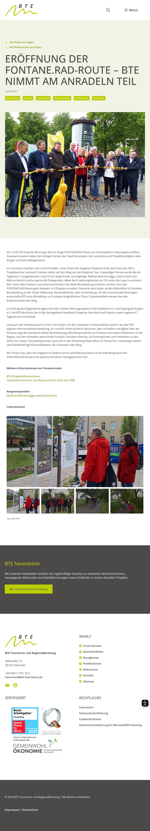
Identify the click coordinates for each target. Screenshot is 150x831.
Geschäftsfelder (93, 651)
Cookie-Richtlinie (90, 719)
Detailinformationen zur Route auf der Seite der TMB (41, 380)
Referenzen (90, 669)
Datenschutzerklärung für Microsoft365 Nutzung (110, 725)
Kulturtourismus (62, 98)
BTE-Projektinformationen (23, 376)
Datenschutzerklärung (93, 713)
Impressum (86, 707)
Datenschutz (30, 810)
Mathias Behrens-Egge (21, 395)
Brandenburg (13, 98)
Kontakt (88, 675)
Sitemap (88, 681)
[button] (108, 10)
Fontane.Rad (43, 98)
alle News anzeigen (21, 42)
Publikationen (92, 663)
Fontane (28, 98)
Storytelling (99, 98)
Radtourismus (81, 98)
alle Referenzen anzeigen (25, 47)
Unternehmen (92, 646)
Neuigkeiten (91, 657)
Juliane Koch (49, 395)
